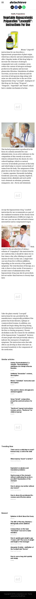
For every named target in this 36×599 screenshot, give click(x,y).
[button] (2, 2)
